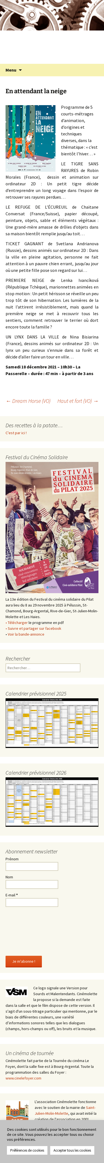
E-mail (12, 895)
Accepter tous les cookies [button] (72, 1150)
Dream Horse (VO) (28, 400)
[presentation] (28, 930)
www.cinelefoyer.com (23, 1078)
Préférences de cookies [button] (27, 1150)
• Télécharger (17, 622)
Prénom (12, 858)
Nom (9, 876)
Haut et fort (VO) (77, 400)
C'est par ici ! (16, 432)
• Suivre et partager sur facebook (33, 628)
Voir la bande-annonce (26, 634)
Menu (11, 70)
